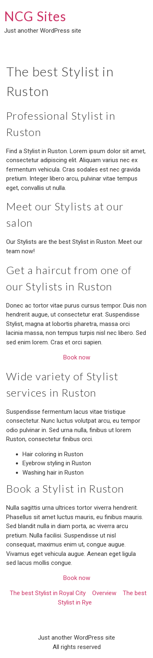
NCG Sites (35, 16)
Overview (104, 593)
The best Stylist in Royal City (48, 593)
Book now (76, 357)
